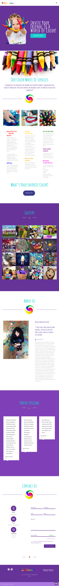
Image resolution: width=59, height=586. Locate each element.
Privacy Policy (48, 570)
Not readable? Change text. (51, 538)
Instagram (14, 537)
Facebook (14, 535)
